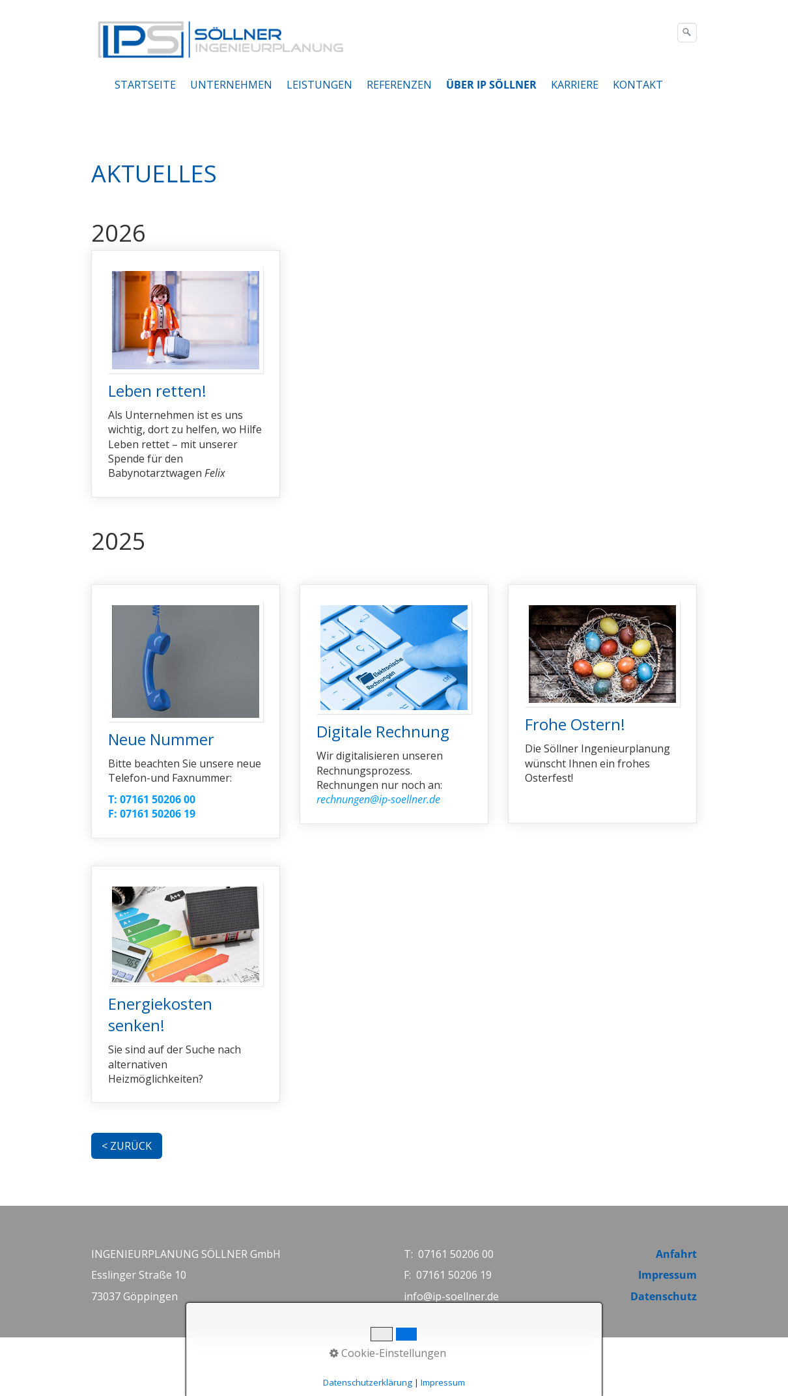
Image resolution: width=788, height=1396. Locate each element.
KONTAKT (638, 85)
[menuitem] (146, 84)
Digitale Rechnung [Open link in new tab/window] (394, 704)
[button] (126, 1146)
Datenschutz (663, 1296)
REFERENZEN (399, 85)
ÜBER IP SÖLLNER (491, 85)
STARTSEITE (145, 85)
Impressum (667, 1275)
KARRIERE (574, 85)
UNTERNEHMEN (231, 85)
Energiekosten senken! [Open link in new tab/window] (185, 984)
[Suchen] (687, 32)
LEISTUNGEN (319, 85)
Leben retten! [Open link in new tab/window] (185, 374)
